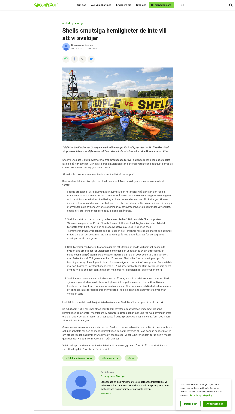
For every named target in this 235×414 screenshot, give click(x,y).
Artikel (66, 23)
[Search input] (199, 5)
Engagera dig (123, 5)
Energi (79, 23)
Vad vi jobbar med (101, 5)
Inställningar (190, 404)
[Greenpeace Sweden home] (45, 5)
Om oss (81, 5)
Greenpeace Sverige (82, 45)
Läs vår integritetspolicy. (201, 395)
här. (158, 302)
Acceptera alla (215, 403)
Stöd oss (141, 5)
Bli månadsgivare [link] (161, 4)
